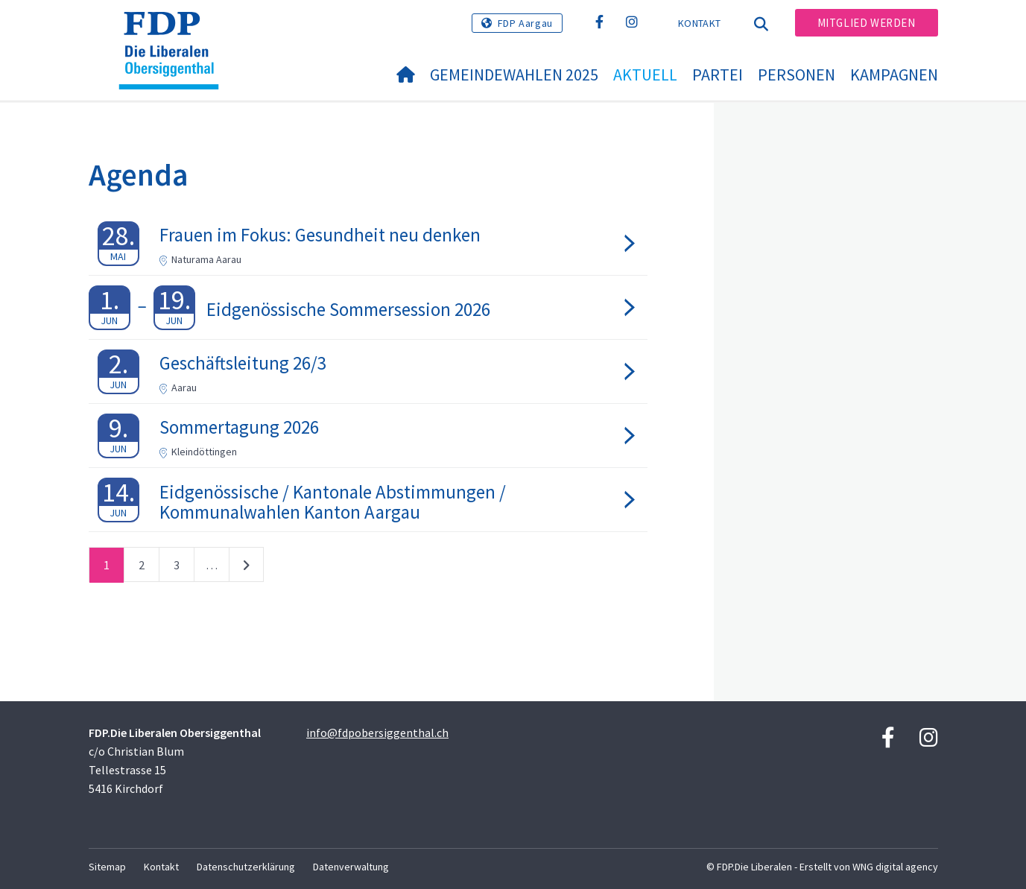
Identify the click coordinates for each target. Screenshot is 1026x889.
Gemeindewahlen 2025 (514, 74)
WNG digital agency (895, 866)
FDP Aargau (525, 23)
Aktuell (645, 74)
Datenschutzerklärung (246, 866)
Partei (717, 74)
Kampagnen (894, 74)
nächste (246, 568)
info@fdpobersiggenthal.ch (377, 732)
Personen (796, 74)
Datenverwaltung (351, 866)
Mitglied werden (866, 23)
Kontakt (699, 23)
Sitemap (107, 866)
